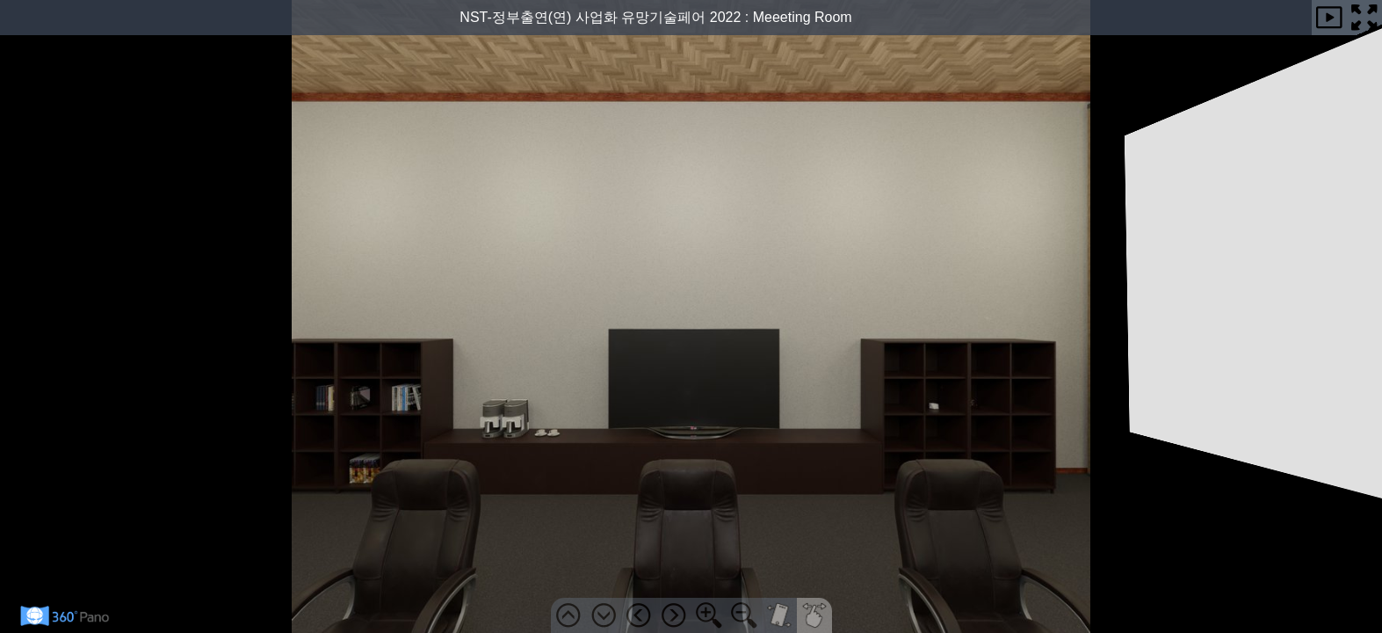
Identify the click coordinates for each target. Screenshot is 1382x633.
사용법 (1371, 245)
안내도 (1371, 122)
